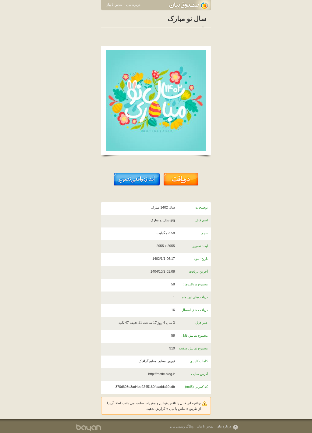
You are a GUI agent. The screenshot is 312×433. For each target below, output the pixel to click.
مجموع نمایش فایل (195, 335)
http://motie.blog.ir (161, 374)
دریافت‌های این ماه (195, 297)
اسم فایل (201, 220)
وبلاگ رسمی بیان (181, 426)
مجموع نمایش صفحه (193, 348)
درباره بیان (133, 4)
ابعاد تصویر (200, 246)
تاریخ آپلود (201, 258)
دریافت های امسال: (194, 310)
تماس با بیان (114, 4)
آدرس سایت (199, 374)
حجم (204, 233)
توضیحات (201, 207)
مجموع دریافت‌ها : (195, 284)
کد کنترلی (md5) (196, 386)
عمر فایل (201, 322)
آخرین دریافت (198, 271)
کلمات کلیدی (199, 361)
